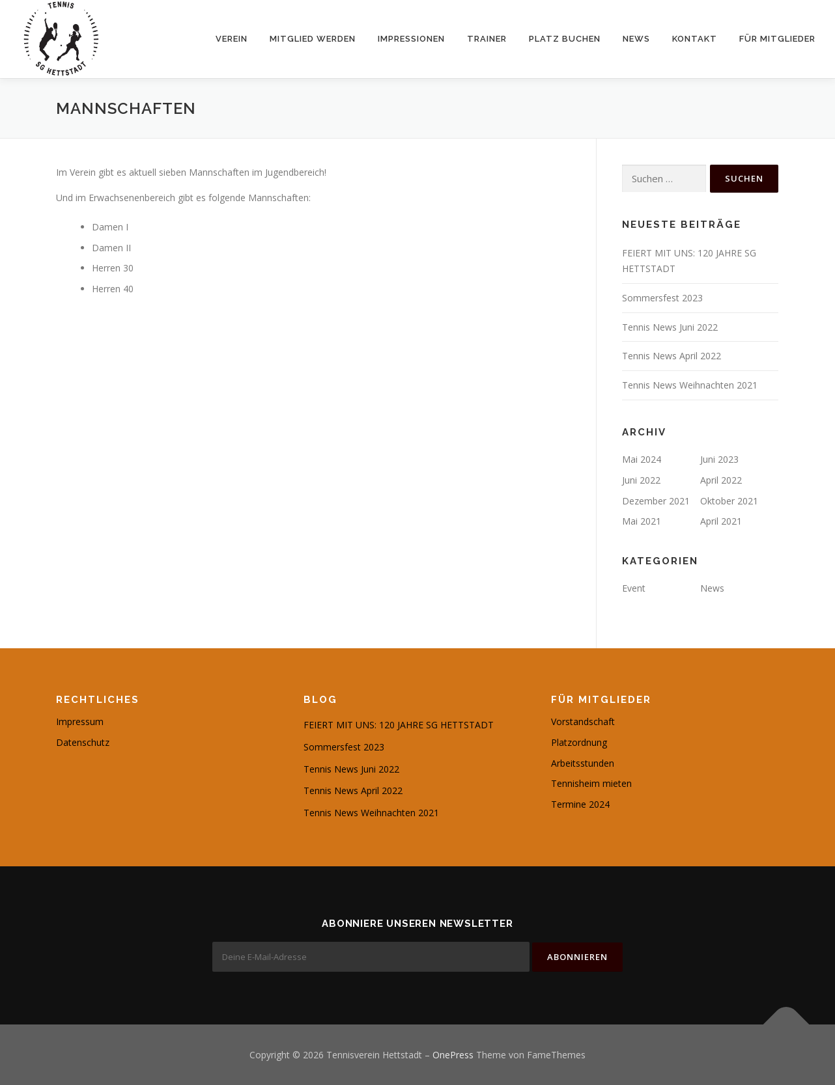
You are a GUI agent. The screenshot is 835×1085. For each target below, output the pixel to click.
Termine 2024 (580, 804)
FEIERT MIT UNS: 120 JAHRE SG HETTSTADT (399, 725)
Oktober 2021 (729, 501)
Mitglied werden (313, 39)
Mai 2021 (641, 521)
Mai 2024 (641, 459)
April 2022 (721, 480)
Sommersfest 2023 (662, 298)
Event (633, 588)
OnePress (453, 1054)
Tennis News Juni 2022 (670, 327)
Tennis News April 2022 (671, 356)
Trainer (487, 39)
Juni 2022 (641, 480)
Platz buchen (565, 39)
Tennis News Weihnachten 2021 (689, 385)
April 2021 (721, 521)
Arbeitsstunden (582, 763)
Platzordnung (579, 742)
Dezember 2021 (656, 501)
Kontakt (694, 39)
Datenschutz (82, 742)
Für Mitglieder (777, 39)
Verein (232, 39)
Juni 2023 (719, 459)
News (636, 39)
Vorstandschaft (583, 721)
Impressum (80, 721)
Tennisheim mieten (591, 783)
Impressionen (411, 39)
